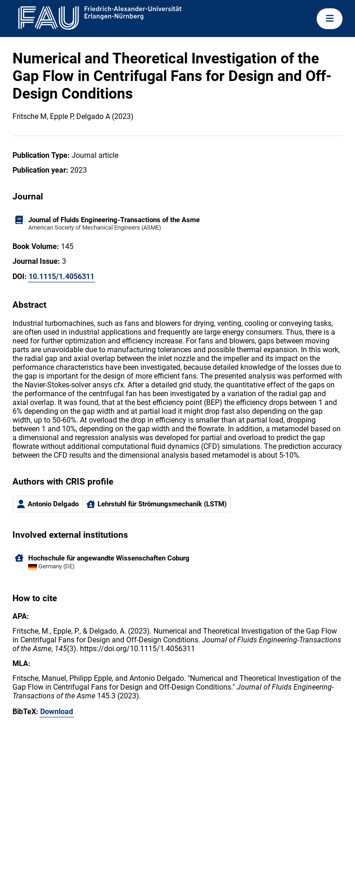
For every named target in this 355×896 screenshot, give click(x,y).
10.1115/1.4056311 (61, 276)
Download (56, 711)
